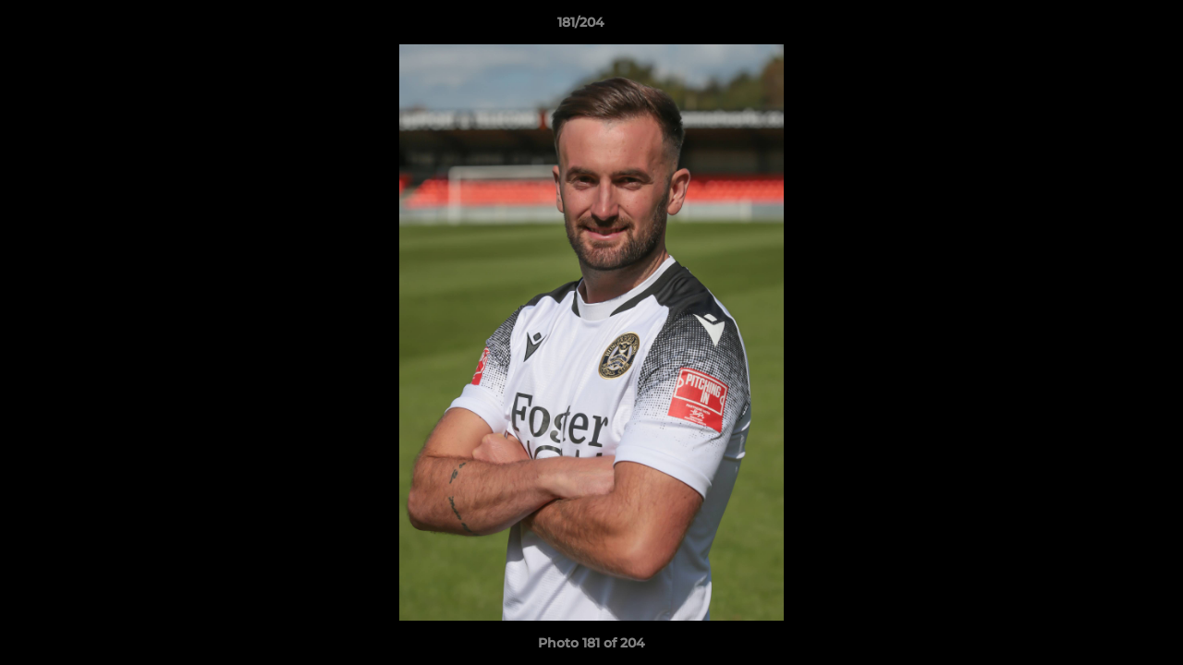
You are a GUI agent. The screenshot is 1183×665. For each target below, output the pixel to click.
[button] (1105, 26)
